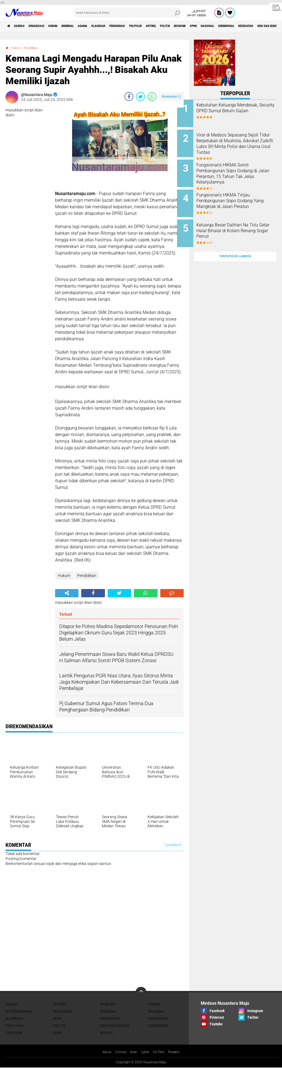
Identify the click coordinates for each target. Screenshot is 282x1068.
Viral (58, 1033)
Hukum (70, 26)
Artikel (204, 26)
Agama (111, 26)
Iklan (133, 1052)
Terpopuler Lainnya (235, 243)
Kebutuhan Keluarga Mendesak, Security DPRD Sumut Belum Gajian (238, 110)
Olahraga (132, 26)
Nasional (156, 1011)
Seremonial (158, 1025)
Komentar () (171, 96)
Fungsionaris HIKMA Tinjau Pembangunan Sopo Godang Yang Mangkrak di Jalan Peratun (241, 197)
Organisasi (48, 26)
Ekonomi (243, 26)
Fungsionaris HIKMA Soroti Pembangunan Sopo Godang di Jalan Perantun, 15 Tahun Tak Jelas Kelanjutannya (241, 169)
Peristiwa (15, 1025)
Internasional (19, 1011)
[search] (127, 13)
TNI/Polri (182, 26)
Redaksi (178, 1052)
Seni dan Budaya (114, 1025)
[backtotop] (141, 992)
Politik (223, 26)
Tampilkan (173, 845)
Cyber (146, 1052)
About (102, 1052)
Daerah (24, 26)
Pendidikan (157, 26)
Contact (118, 1052)
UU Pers (161, 1052)
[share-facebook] (128, 96)
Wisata (106, 1033)
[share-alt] (66, 593)
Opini (262, 26)
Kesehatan (62, 1011)
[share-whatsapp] (152, 96)
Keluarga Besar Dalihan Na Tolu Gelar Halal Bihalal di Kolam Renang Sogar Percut (240, 221)
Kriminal (91, 26)
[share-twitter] (140, 96)
